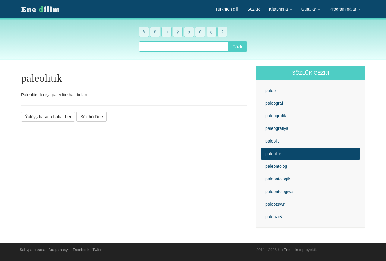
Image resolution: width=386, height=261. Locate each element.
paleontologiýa (279, 191)
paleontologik (277, 179)
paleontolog (276, 166)
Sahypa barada (32, 250)
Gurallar (311, 9)
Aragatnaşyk (59, 250)
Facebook (81, 250)
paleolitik (273, 153)
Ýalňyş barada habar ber (48, 116)
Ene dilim (291, 250)
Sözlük (253, 9)
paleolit (272, 141)
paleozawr (275, 204)
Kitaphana (280, 9)
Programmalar (344, 9)
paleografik (275, 115)
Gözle (237, 46)
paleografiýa (276, 128)
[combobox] (184, 46)
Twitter (98, 250)
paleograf (274, 103)
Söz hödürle (91, 116)
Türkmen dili (226, 9)
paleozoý (273, 216)
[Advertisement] (134, 168)
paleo (270, 90)
